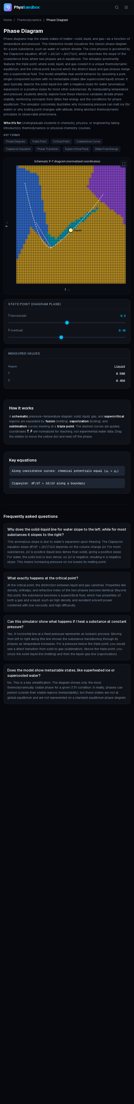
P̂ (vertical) (15, 330)
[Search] (116, 7)
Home (8, 20)
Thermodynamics (29, 20)
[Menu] (126, 7)
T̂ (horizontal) (17, 316)
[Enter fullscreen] (124, 164)
